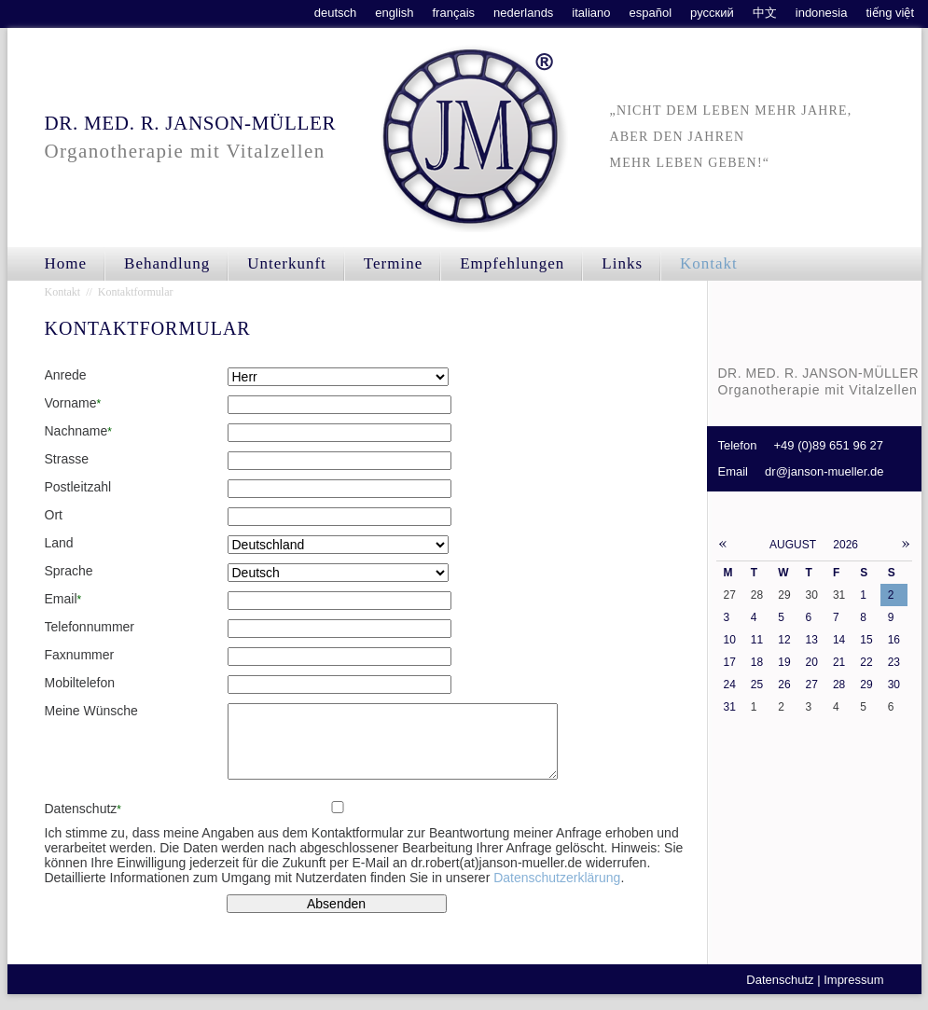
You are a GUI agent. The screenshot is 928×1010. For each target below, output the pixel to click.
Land (59, 542)
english (394, 13)
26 (784, 684)
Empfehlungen (512, 263)
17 (730, 662)
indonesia (822, 13)
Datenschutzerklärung (556, 891)
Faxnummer (80, 654)
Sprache (69, 570)
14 (839, 639)
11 (757, 639)
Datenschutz (83, 822)
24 (730, 684)
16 (894, 639)
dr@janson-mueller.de (824, 471)
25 (757, 684)
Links (622, 263)
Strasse (67, 458)
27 (812, 684)
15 (866, 639)
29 (866, 684)
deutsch (335, 13)
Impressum (853, 994)
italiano (591, 13)
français (454, 13)
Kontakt (709, 263)
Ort (53, 514)
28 (839, 684)
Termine (393, 263)
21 (839, 662)
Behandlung (167, 263)
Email (63, 598)
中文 (765, 13)
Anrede (66, 374)
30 (894, 684)
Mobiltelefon (80, 682)
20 (812, 662)
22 (866, 662)
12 (784, 639)
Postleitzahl (78, 486)
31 (730, 706)
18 (757, 662)
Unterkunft (286, 263)
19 (784, 662)
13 (812, 639)
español (651, 13)
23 (894, 662)
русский (712, 13)
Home (66, 263)
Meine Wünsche (91, 710)
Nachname (78, 430)
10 (730, 639)
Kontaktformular (135, 291)
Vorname (73, 402)
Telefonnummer (90, 626)
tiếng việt (890, 13)
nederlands (523, 13)
